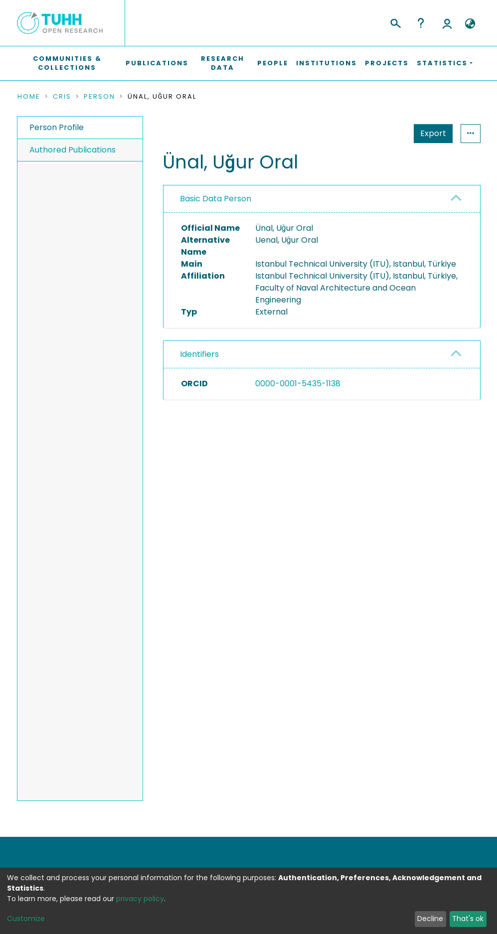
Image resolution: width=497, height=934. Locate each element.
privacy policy (140, 899)
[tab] (322, 199)
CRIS (62, 96)
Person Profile (56, 127)
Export (384, 133)
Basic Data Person (215, 198)
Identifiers (199, 354)
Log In (447, 23)
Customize (26, 919)
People (272, 63)
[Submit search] (395, 22)
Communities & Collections (67, 63)
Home (28, 96)
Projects (387, 63)
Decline (430, 919)
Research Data (222, 63)
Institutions (326, 63)
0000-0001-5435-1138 (297, 383)
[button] (470, 24)
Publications (157, 63)
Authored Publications (72, 150)
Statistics (430, 133)
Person (99, 96)
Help (421, 23)
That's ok (468, 919)
